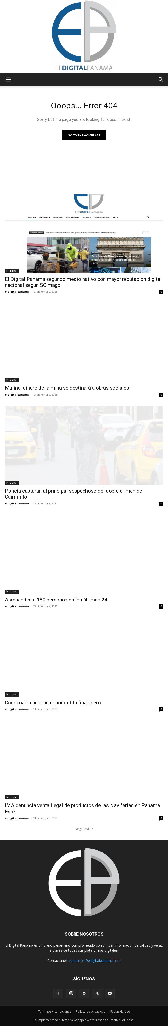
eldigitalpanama (17, 291)
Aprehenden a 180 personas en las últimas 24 (56, 600)
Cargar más (84, 829)
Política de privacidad (91, 1011)
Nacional (11, 270)
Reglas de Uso (120, 1011)
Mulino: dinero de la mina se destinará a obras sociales (67, 388)
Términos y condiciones (54, 1011)
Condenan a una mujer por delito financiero (53, 703)
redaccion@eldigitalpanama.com (95, 960)
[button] (8, 79)
